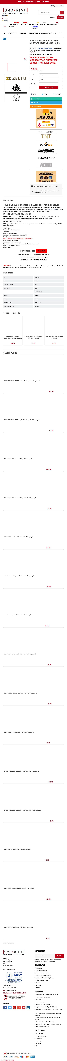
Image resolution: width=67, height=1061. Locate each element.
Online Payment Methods (42, 973)
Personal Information (41, 1036)
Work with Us (39, 968)
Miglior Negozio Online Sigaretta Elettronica (46, 1007)
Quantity (33, 84)
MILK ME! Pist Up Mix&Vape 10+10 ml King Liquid (18, 927)
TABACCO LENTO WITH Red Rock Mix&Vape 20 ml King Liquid (22, 381)
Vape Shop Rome (40, 999)
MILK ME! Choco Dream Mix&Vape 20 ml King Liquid (19, 888)
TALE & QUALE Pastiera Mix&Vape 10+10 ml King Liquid (20, 498)
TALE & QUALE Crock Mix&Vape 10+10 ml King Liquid (33, 337)
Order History (39, 1038)
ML (32, 79)
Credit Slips (39, 1041)
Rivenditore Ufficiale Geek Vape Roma (45, 1021)
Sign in (52, 17)
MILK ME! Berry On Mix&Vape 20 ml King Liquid (17, 615)
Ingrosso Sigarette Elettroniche (43, 975)
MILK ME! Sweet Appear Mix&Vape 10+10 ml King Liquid (20, 693)
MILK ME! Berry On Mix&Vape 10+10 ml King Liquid (19, 732)
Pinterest (57, 94)
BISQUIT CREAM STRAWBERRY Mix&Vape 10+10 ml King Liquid (22, 810)
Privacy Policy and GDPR (42, 980)
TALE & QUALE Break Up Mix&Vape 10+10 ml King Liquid (13, 337)
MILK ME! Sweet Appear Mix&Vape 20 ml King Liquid (19, 576)
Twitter (10, 1007)
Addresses (38, 1043)
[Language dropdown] (54, 6)
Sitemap (38, 987)
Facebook (5, 1007)
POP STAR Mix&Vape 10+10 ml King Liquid (54, 337)
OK (59, 956)
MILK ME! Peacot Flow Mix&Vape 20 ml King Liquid (19, 537)
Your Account (39, 1033)
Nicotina (33, 75)
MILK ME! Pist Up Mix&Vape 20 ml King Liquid (17, 849)
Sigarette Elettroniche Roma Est (43, 1004)
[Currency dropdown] (61, 6)
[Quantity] (48, 83)
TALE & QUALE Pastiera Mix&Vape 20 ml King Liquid (19, 459)
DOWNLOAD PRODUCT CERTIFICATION (14, 993)
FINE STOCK (23, 23)
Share (33, 94)
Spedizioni (38, 982)
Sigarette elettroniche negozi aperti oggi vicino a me (48, 1024)
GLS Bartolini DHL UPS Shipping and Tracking (47, 994)
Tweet (45, 94)
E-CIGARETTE (34, 28)
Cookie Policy (10, 1060)
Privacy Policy (3, 1060)
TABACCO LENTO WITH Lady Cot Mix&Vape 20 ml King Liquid (22, 420)
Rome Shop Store (40, 1002)
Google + (19, 1007)
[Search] (51, 12)
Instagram (28, 1007)
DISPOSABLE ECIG (34, 23)
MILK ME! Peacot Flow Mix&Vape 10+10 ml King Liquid (20, 654)
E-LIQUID (43, 23)
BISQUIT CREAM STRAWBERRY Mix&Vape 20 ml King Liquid (21, 771)
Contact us (38, 985)
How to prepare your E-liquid (43, 997)
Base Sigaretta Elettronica (42, 1026)
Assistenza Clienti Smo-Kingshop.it (44, 978)
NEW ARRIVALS (14, 23)
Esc (37, 1046)
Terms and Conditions (41, 970)
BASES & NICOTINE (52, 23)
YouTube (14, 1007)
